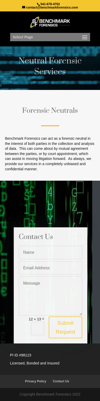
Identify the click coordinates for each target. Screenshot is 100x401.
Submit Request (67, 327)
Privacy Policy (35, 381)
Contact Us (61, 381)
